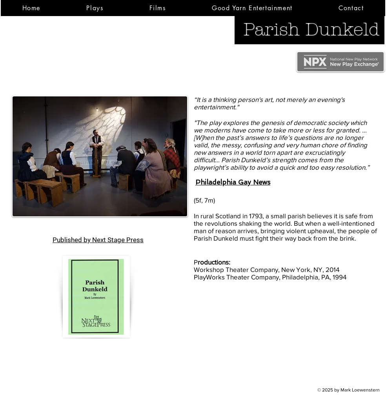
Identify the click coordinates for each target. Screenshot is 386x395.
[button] (95, 8)
